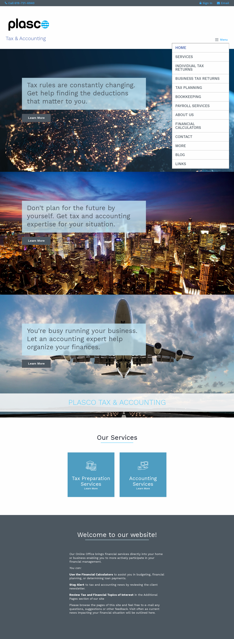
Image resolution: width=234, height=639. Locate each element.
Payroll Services (192, 106)
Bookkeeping (188, 97)
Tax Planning (188, 87)
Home (180, 48)
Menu (224, 39)
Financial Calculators (188, 126)
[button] (216, 39)
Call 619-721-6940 (19, 3)
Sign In (206, 3)
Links (180, 164)
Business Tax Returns (197, 78)
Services (184, 57)
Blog (180, 155)
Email (223, 3)
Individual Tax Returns (189, 68)
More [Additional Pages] (180, 146)
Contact (183, 137)
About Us (184, 115)
